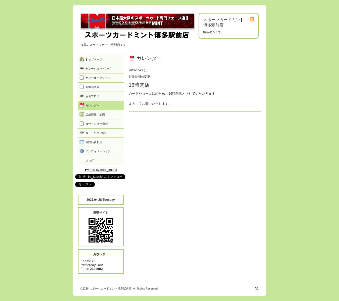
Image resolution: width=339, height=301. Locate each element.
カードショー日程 (96, 123)
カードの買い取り (96, 132)
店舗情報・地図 (95, 114)
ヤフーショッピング (98, 68)
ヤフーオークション (98, 77)
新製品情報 (92, 87)
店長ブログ (92, 96)
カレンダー (92, 105)
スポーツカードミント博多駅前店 (110, 288)
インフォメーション (98, 151)
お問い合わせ (93, 142)
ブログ (89, 160)
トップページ (93, 59)
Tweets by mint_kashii (100, 170)
